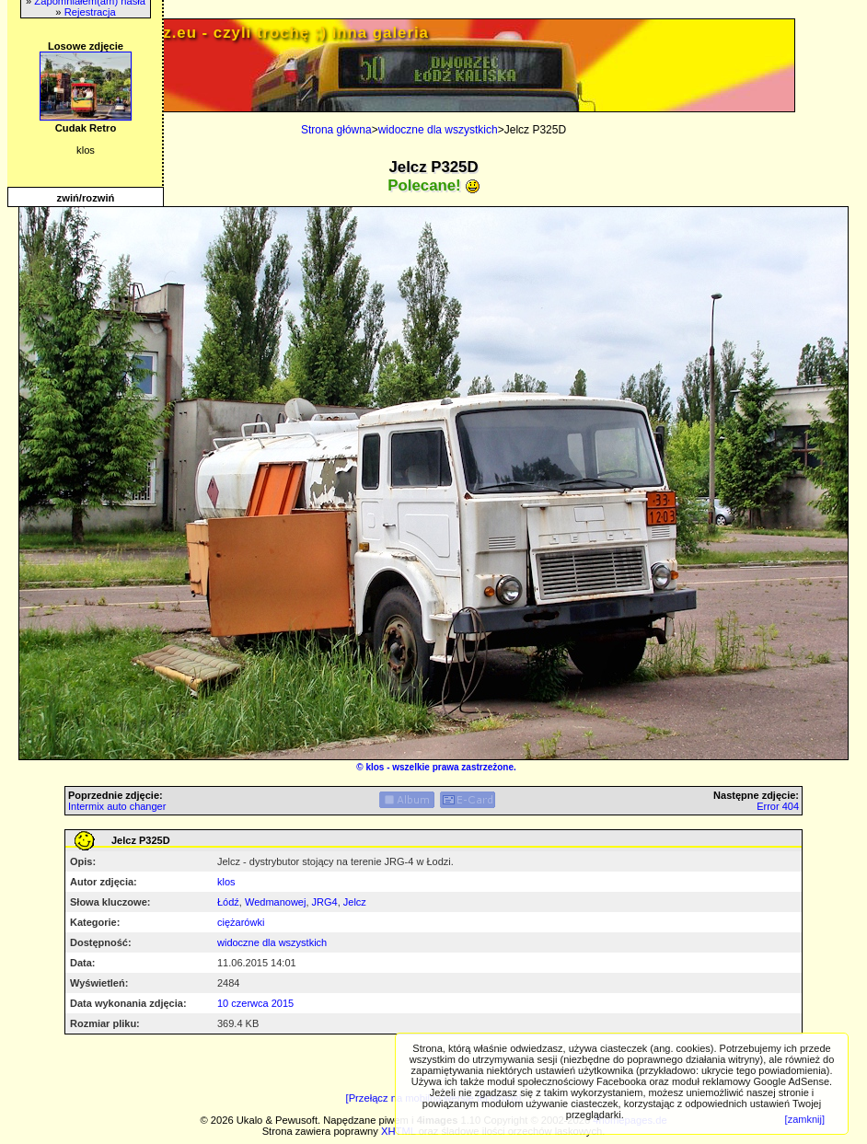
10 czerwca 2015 (255, 1003)
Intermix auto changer (117, 806)
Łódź (228, 901)
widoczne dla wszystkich (438, 129)
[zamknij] (805, 1119)
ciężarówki (240, 922)
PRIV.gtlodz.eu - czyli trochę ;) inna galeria (253, 32)
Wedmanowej (275, 901)
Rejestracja (90, 11)
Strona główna (336, 129)
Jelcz (354, 901)
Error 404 (778, 806)
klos (374, 767)
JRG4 (325, 901)
